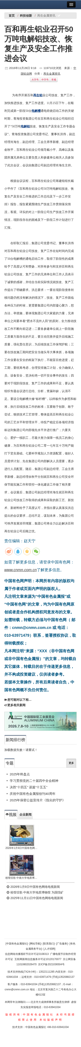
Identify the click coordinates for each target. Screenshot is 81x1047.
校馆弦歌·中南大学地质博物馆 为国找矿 (35, 892)
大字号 (35, 79)
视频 (11, 815)
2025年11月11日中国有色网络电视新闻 (34, 898)
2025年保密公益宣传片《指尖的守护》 (37, 800)
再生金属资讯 (51, 73)
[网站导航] (35, 943)
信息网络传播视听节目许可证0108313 (27, 954)
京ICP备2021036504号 (51, 964)
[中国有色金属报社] (17, 943)
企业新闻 (25, 814)
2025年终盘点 (20, 774)
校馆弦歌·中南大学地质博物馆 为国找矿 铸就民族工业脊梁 (21, 877)
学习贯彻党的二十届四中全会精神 (34, 780)
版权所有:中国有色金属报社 (29, 1014)
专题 (9, 763)
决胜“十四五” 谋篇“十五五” (28, 787)
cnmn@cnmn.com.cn (17, 989)
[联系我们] (49, 943)
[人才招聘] (50, 948)
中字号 (45, 79)
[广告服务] (62, 943)
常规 (53, 79)
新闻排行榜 (15, 740)
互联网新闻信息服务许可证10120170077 (37, 959)
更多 (71, 763)
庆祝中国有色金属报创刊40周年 (33, 793)
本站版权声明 (51, 1019)
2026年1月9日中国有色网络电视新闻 (21, 848)
